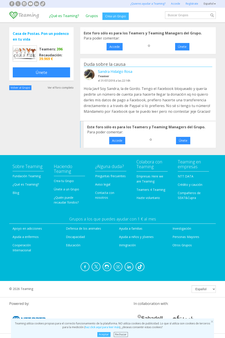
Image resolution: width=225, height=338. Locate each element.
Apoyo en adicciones (27, 228)
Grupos (92, 15)
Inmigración (127, 245)
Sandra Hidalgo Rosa (115, 71)
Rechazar (121, 334)
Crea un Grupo (115, 16)
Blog (16, 193)
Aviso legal (102, 184)
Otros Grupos (182, 245)
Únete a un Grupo (66, 189)
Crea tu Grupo (64, 181)
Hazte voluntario (148, 198)
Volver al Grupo (20, 87)
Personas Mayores (185, 237)
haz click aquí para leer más (102, 327)
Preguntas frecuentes (110, 176)
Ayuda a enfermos (26, 237)
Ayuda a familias (130, 228)
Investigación (181, 228)
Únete (41, 72)
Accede (114, 47)
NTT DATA (185, 176)
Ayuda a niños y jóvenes (136, 237)
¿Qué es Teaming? (64, 15)
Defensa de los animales (83, 228)
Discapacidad (75, 237)
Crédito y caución (190, 184)
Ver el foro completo (61, 87)
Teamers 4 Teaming (150, 190)
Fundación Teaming (27, 176)
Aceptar (104, 334)
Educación (73, 245)
